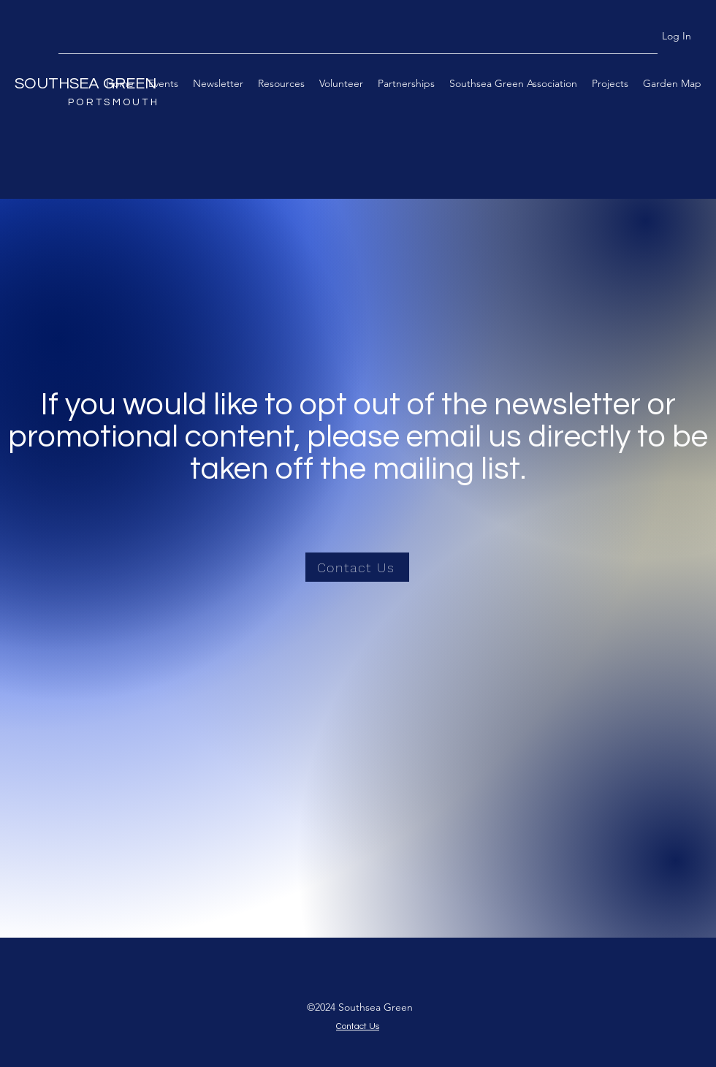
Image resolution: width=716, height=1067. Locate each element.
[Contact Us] (357, 567)
